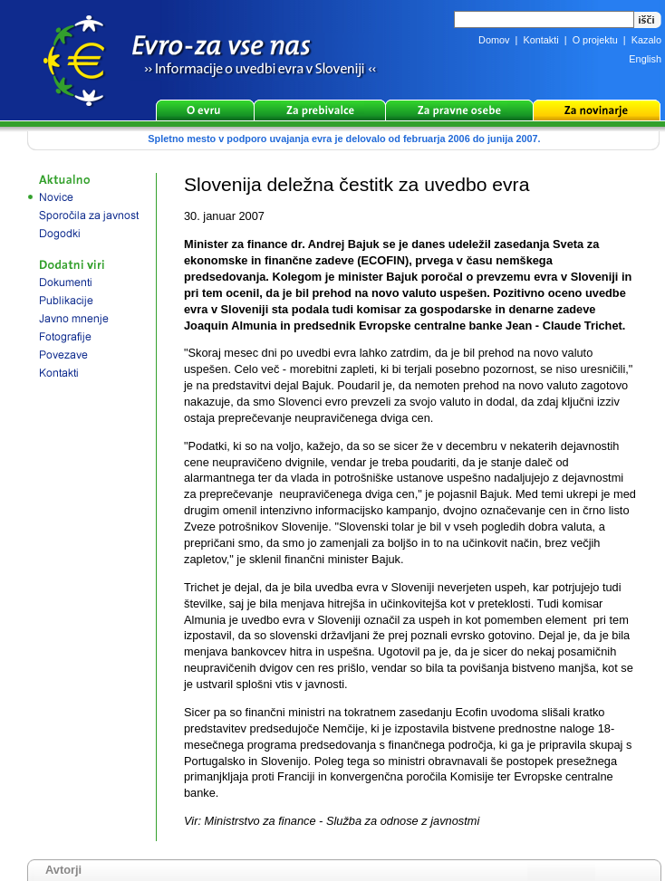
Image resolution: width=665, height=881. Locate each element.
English (645, 58)
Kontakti (540, 39)
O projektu (595, 39)
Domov (493, 39)
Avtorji (63, 869)
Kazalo (646, 39)
